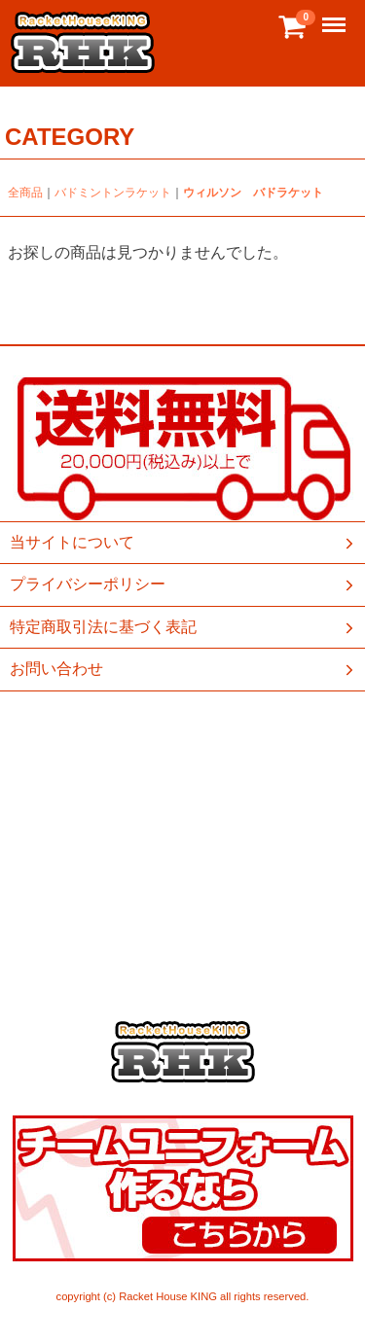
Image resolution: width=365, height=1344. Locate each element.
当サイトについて (183, 542)
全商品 (25, 192)
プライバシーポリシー (183, 584)
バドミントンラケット (113, 192)
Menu (335, 16)
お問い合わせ (183, 669)
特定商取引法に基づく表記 (183, 627)
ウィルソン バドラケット (253, 192)
